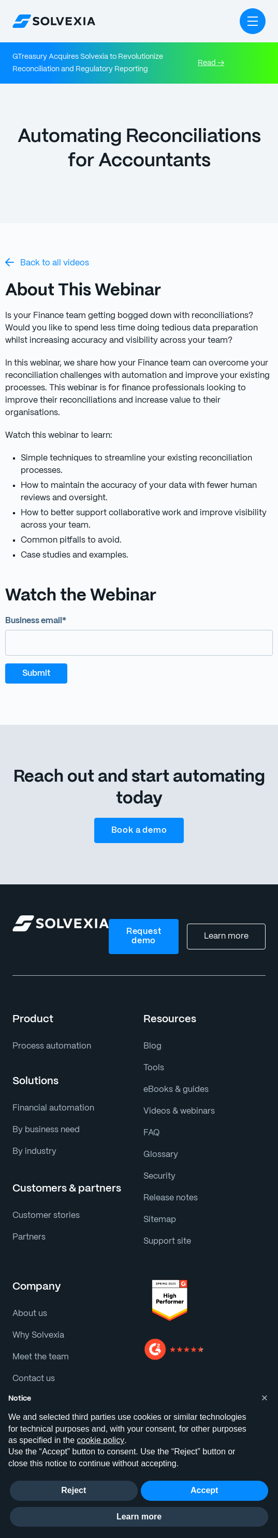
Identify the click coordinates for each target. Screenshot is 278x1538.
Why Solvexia (37, 1323)
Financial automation (50, 1095)
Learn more (227, 923)
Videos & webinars (177, 1099)
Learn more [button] (139, 1516)
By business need (45, 1117)
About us (28, 1301)
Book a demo (139, 818)
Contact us (32, 1366)
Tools (153, 1055)
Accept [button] (204, 1490)
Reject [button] (73, 1490)
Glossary (159, 1142)
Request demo (145, 924)
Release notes (169, 1185)
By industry (32, 1139)
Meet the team (38, 1344)
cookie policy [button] (101, 1440)
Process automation (48, 1033)
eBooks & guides (174, 1077)
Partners (27, 1224)
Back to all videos (45, 262)
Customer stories (43, 1203)
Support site (165, 1229)
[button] (253, 21)
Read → (211, 63)
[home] (53, 21)
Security (158, 1164)
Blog (151, 1033)
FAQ (151, 1120)
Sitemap (158, 1207)
